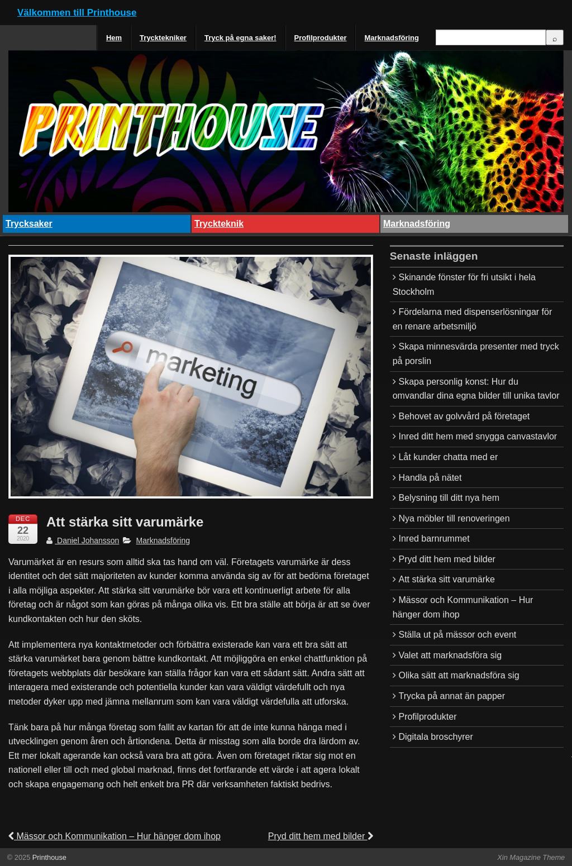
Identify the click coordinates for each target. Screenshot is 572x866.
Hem (114, 38)
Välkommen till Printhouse (77, 12)
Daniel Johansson (82, 540)
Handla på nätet (429, 477)
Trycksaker (29, 223)
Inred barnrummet (433, 538)
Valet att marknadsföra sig (450, 655)
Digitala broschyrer (435, 736)
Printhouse (48, 857)
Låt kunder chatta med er (448, 457)
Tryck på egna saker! (240, 38)
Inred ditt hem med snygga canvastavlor (477, 436)
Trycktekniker (163, 38)
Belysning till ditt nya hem (448, 498)
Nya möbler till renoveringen (453, 518)
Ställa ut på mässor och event (457, 634)
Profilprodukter (320, 38)
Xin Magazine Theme (531, 857)
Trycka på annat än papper (451, 696)
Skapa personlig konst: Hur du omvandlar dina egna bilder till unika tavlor (476, 389)
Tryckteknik (219, 223)
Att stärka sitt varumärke (446, 579)
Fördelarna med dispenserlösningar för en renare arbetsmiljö (472, 319)
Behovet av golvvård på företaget (464, 416)
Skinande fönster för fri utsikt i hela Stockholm (464, 284)
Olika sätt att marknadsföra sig (458, 675)
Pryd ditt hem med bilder (320, 836)
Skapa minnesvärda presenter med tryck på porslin (476, 354)
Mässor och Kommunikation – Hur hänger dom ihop (114, 836)
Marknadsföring (391, 38)
